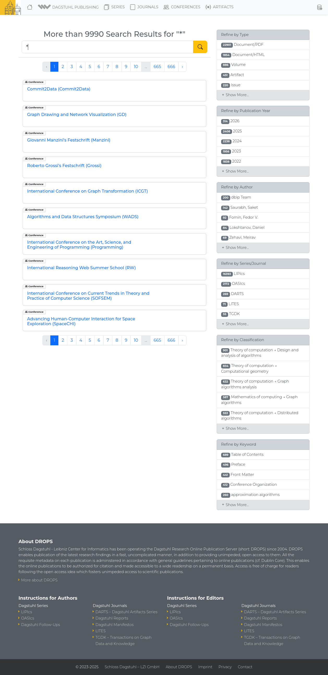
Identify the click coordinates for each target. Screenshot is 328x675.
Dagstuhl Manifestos (114, 624)
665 (157, 66)
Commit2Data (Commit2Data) (58, 89)
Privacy (225, 667)
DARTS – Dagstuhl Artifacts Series (126, 612)
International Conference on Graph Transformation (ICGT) (87, 191)
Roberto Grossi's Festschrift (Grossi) (64, 165)
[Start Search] (200, 47)
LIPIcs (26, 612)
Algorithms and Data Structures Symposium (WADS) (82, 216)
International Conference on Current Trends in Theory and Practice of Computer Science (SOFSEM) (88, 296)
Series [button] (114, 7)
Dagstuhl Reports (111, 618)
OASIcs (27, 618)
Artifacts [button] (219, 7)
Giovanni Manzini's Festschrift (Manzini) (69, 140)
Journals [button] (144, 7)
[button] (68, 7)
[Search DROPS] (107, 47)
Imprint (205, 667)
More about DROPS (39, 580)
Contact (245, 667)
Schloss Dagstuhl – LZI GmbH (132, 667)
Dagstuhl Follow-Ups (40, 624)
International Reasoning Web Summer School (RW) (81, 267)
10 (136, 66)
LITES (100, 631)
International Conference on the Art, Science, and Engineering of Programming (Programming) (79, 245)
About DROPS (179, 667)
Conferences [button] (182, 7)
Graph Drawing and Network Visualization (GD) (76, 114)
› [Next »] (182, 66)
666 (171, 66)
